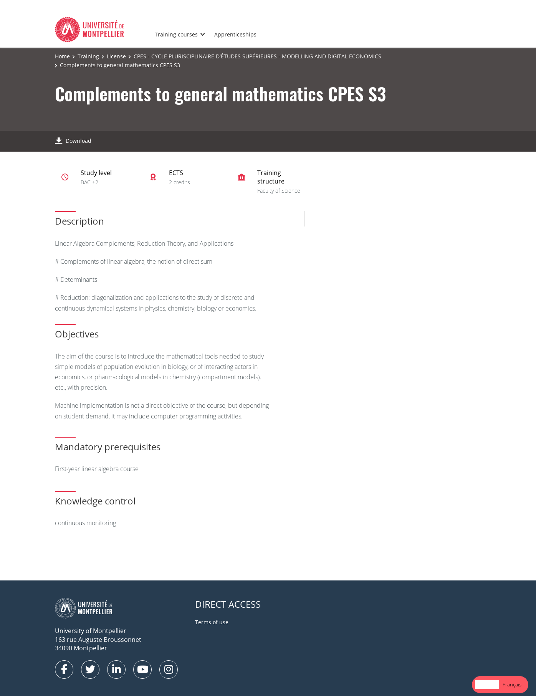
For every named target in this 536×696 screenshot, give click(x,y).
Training (88, 56)
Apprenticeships (235, 34)
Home (62, 56)
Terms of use (211, 622)
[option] (512, 684)
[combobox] (487, 684)
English (487, 684)
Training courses (176, 34)
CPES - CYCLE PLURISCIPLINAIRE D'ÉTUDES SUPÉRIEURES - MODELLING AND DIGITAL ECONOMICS (257, 56)
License (116, 56)
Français (512, 684)
